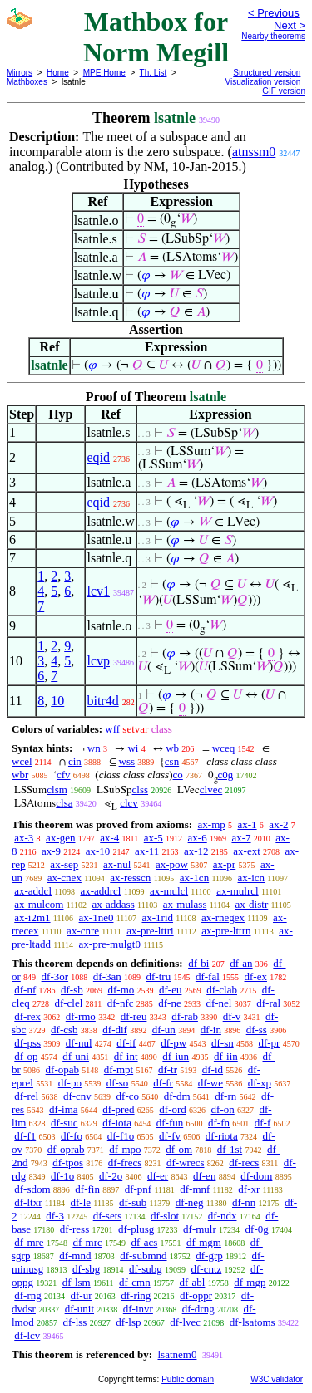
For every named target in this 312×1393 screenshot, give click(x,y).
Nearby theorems (273, 36)
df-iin (226, 1056)
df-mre (28, 1242)
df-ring (136, 1295)
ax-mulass (185, 904)
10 (57, 701)
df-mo (120, 989)
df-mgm (203, 1242)
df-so (117, 1083)
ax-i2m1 (32, 917)
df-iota (116, 1122)
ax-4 (109, 837)
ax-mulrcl (237, 891)
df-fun (170, 1122)
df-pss (27, 1043)
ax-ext (246, 851)
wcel (22, 761)
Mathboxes (27, 81)
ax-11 (147, 851)
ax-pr (224, 864)
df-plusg (136, 1229)
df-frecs (124, 1162)
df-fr (163, 1083)
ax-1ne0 (96, 917)
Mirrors (19, 72)
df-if (126, 1043)
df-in (211, 1029)
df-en (204, 1176)
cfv (64, 774)
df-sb (72, 989)
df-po (70, 1083)
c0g (226, 774)
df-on (223, 1109)
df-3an (107, 976)
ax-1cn (194, 877)
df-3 (55, 1215)
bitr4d (102, 701)
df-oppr (196, 1295)
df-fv (170, 1136)
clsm (57, 789)
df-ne (169, 1003)
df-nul (79, 1043)
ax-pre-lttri (149, 931)
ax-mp (211, 824)
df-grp (209, 1255)
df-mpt (118, 1069)
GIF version (283, 91)
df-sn (222, 1043)
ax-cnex (64, 877)
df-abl (192, 1282)
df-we (210, 1083)
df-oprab (66, 1149)
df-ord (172, 1109)
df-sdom (32, 1189)
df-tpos (67, 1162)
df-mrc (87, 1242)
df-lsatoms (252, 1322)
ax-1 (247, 824)
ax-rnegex (223, 917)
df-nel (218, 1003)
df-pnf (138, 1189)
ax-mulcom (38, 904)
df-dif (114, 1029)
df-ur (81, 1295)
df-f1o (121, 1136)
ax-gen (60, 837)
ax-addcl (33, 891)
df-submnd (143, 1255)
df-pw (173, 1043)
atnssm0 (253, 152)
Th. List (153, 72)
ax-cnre (83, 931)
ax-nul (117, 864)
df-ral (268, 1003)
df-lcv (27, 1335)
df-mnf (195, 1189)
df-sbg (86, 1269)
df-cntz (206, 1269)
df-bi (198, 963)
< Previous (274, 13)
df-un (164, 1029)
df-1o (62, 1176)
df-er (157, 1176)
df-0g (257, 1229)
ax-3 (23, 837)
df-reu (134, 1016)
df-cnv (77, 1096)
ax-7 (240, 837)
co (178, 774)
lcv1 (98, 591)
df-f (263, 1122)
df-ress (74, 1229)
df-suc (64, 1122)
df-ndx (222, 1215)
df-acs (144, 1242)
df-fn (219, 1122)
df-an (241, 963)
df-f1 (25, 1136)
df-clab (221, 989)
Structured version (266, 72)
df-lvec (185, 1322)
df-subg (145, 1269)
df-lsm (76, 1282)
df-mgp (249, 1282)
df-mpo (125, 1149)
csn (172, 761)
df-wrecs (185, 1162)
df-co (127, 1096)
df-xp (259, 1083)
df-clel (68, 1003)
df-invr (138, 1308)
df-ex (256, 976)
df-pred (118, 1109)
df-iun (175, 1056)
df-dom (256, 1176)
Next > (289, 25)
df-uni (75, 1056)
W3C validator (276, 1379)
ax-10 (98, 851)
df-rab (184, 1016)
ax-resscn (130, 877)
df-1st (229, 1149)
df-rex (27, 1016)
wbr (20, 774)
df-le (80, 1202)
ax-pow (172, 864)
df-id (212, 1069)
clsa (64, 803)
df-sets (107, 1215)
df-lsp (128, 1322)
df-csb (64, 1029)
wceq (223, 748)
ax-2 (278, 824)
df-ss (256, 1029)
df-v (232, 1016)
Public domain (187, 1379)
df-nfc (120, 1003)
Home (58, 72)
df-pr (269, 1043)
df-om (179, 1149)
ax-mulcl (169, 891)
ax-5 (153, 837)
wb (172, 748)
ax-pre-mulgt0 (110, 944)
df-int (126, 1056)
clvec (211, 789)
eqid (98, 457)
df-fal (208, 976)
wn (94, 748)
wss (127, 761)
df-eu (170, 989)
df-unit (79, 1308)
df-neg (190, 1202)
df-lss (74, 1322)
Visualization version (262, 81)
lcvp (98, 661)
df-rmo (81, 1016)
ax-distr (252, 904)
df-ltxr (28, 1202)
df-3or (55, 976)
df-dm (177, 1096)
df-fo (71, 1136)
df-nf (25, 989)
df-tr (167, 1069)
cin (75, 761)
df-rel (26, 1096)
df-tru (158, 976)
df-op (25, 1056)
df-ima (63, 1109)
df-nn (243, 1202)
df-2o (110, 1176)
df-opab (62, 1069)
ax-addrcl (100, 891)
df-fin (87, 1189)
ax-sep (64, 864)
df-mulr (199, 1229)
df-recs (244, 1162)
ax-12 (196, 851)
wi (132, 748)
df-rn (225, 1096)
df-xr (249, 1189)
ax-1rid (157, 917)
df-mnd (75, 1255)
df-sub (132, 1202)
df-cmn (135, 1282)
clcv (129, 803)
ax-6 (197, 837)
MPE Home (104, 72)
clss (140, 789)
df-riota (222, 1136)
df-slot (165, 1215)
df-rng (28, 1295)
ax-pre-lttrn (225, 931)
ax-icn (251, 877)
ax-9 (51, 851)
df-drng (198, 1308)
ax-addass (113, 904)
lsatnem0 (176, 1354)
